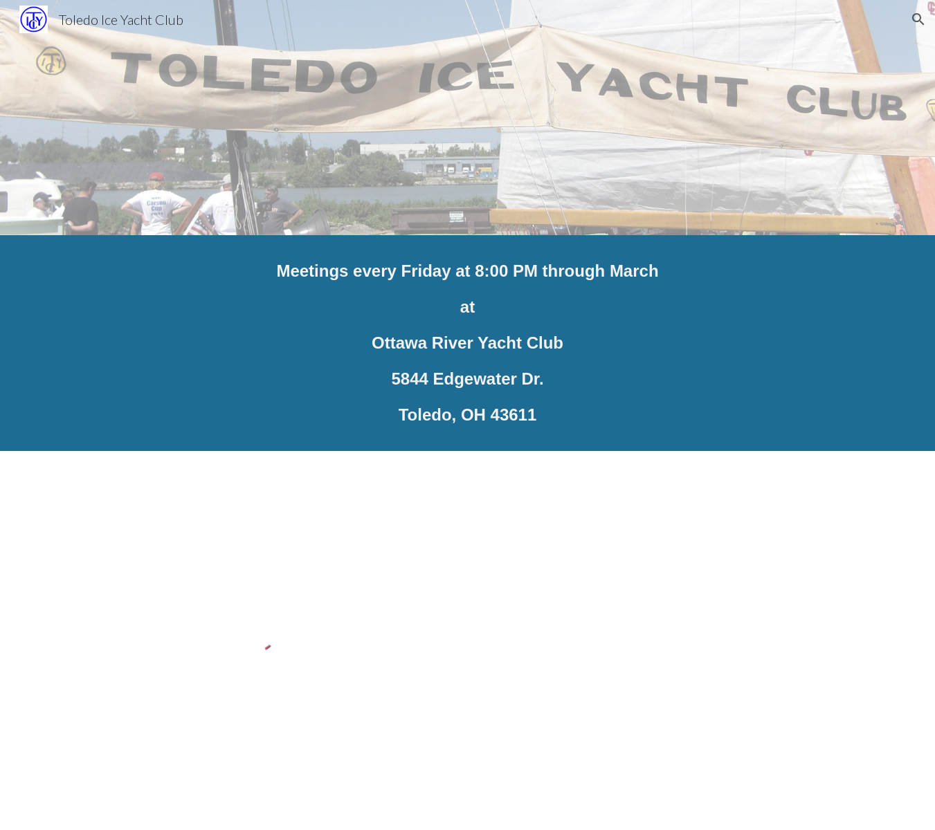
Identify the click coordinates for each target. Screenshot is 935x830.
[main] (467, 343)
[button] (918, 19)
